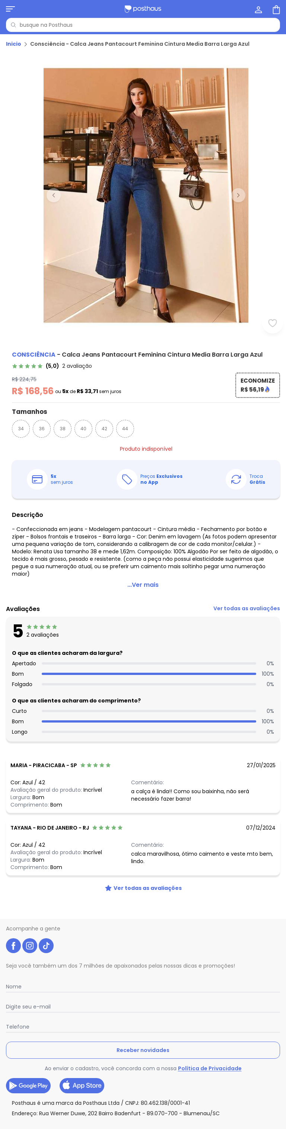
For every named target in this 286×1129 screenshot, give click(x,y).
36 (42, 428)
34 (21, 428)
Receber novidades (143, 1050)
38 (63, 428)
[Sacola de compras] (275, 8)
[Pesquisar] (13, 24)
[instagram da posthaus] (29, 945)
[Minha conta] (257, 8)
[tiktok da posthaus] (46, 945)
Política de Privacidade (210, 1068)
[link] (52, 366)
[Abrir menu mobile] (10, 9)
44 (125, 428)
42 (104, 428)
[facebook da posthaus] (13, 945)
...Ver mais (143, 584)
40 (83, 428)
